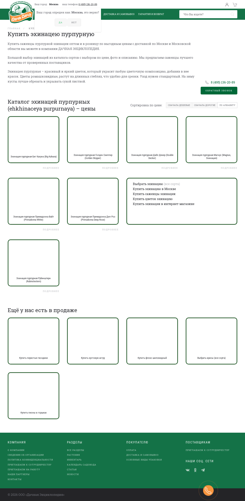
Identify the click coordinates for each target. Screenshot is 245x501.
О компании (16, 450)
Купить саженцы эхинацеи (154, 194)
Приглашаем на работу (24, 469)
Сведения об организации (26, 454)
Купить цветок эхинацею (153, 199)
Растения (73, 454)
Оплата (131, 450)
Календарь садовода (81, 464)
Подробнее (51, 167)
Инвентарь (74, 459)
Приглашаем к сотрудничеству (29, 464)
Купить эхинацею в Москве (154, 189)
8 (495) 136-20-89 (88, 4)
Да (61, 22)
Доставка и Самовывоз (118, 14)
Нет (74, 22)
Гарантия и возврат (151, 14)
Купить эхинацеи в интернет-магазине (163, 204)
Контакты (15, 479)
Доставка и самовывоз (142, 454)
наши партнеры (19, 474)
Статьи (72, 469)
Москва (53, 4)
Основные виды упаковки (144, 459)
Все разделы (75, 450)
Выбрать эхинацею (148, 184)
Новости (73, 474)
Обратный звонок (219, 90)
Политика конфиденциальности (30, 459)
